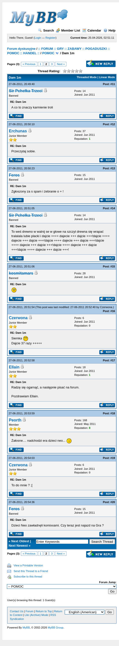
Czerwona (106, 307)
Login (38, 37)
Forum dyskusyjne (21, 49)
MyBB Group (55, 627)
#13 (112, 168)
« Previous (29, 64)
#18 (112, 413)
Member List (68, 30)
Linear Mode (107, 77)
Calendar (91, 30)
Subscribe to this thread (28, 576)
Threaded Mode (87, 77)
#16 (112, 311)
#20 (112, 502)
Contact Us (16, 611)
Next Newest (18, 545)
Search (46, 30)
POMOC (48, 53)
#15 (112, 266)
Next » (61, 64)
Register (50, 37)
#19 (112, 457)
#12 (112, 124)
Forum (29, 611)
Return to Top (44, 611)
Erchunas (18, 131)
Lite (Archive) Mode (36, 614)
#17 (112, 360)
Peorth (15, 420)
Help (109, 30)
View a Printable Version (28, 565)
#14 (112, 208)
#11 (112, 84)
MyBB (26, 627)
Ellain (14, 367)
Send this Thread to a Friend (31, 571)
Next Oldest (20, 541)
